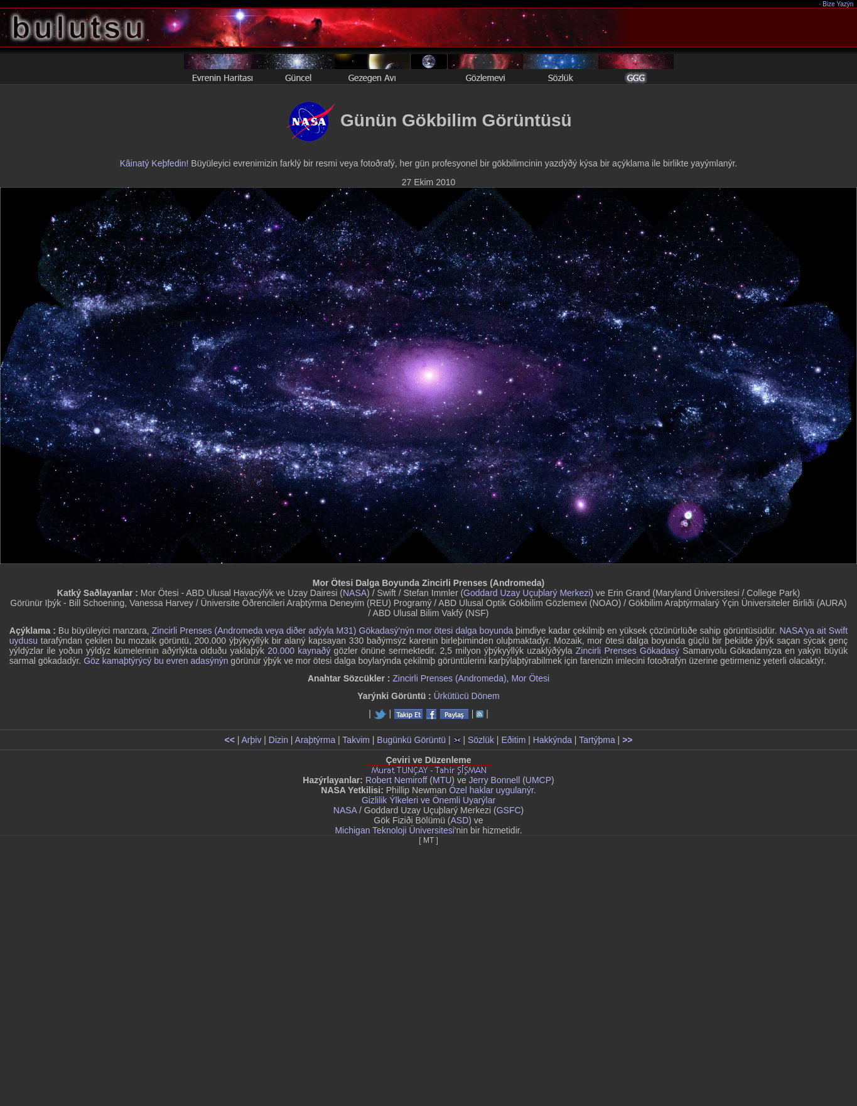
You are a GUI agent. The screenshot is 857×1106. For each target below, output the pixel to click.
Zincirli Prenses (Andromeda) (449, 678)
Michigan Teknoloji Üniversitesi (394, 830)
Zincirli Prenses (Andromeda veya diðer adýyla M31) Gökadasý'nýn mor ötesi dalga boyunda (333, 631)
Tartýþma (597, 740)
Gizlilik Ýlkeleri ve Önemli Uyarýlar (428, 800)
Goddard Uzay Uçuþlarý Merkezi (526, 593)
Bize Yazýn (838, 4)
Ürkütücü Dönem (467, 696)
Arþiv (252, 740)
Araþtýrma (315, 740)
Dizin (278, 740)
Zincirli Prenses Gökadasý (627, 651)
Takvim (356, 740)
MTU (442, 780)
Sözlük (481, 740)
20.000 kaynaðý (298, 651)
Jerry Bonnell (494, 780)
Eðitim (513, 740)
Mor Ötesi (530, 678)
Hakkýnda (552, 740)
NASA (355, 593)
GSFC (509, 810)
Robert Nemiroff (396, 780)
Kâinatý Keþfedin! (154, 163)
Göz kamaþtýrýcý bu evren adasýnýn (156, 661)
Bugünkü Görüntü (411, 740)
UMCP (538, 780)
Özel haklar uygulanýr (491, 790)
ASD (460, 820)
